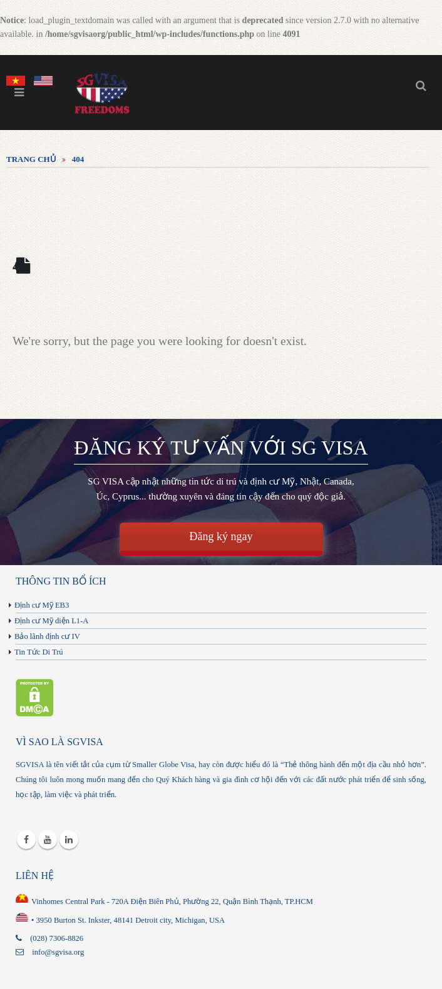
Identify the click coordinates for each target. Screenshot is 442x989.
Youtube (47, 839)
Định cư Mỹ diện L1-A (51, 620)
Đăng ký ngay (221, 536)
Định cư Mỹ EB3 (41, 605)
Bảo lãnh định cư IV (47, 636)
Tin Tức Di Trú (38, 652)
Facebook (26, 839)
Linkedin (68, 839)
